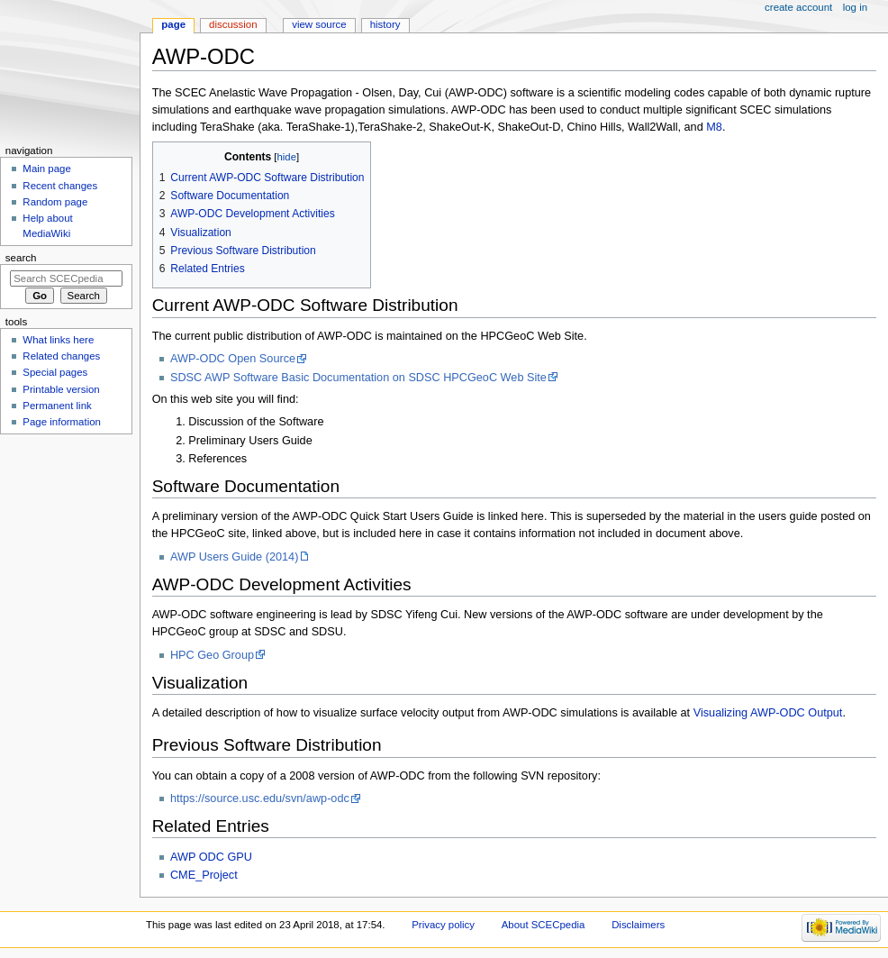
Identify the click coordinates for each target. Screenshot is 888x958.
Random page (55, 201)
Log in (855, 7)
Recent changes (60, 185)
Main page (47, 168)
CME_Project (204, 875)
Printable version (61, 389)
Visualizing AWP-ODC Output (768, 713)
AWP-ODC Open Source (232, 358)
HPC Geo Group (212, 655)
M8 (714, 127)
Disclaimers (638, 924)
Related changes (61, 356)
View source (319, 24)
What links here (58, 339)
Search (21, 257)
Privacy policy (443, 924)
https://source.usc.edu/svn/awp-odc (259, 798)
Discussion (233, 24)
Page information (62, 421)
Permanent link (57, 405)
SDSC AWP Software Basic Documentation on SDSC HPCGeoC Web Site (358, 377)
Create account (798, 7)
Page (173, 24)
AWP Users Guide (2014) (234, 557)
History (385, 24)
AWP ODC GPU (211, 857)
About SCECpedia (543, 924)
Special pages (55, 372)
